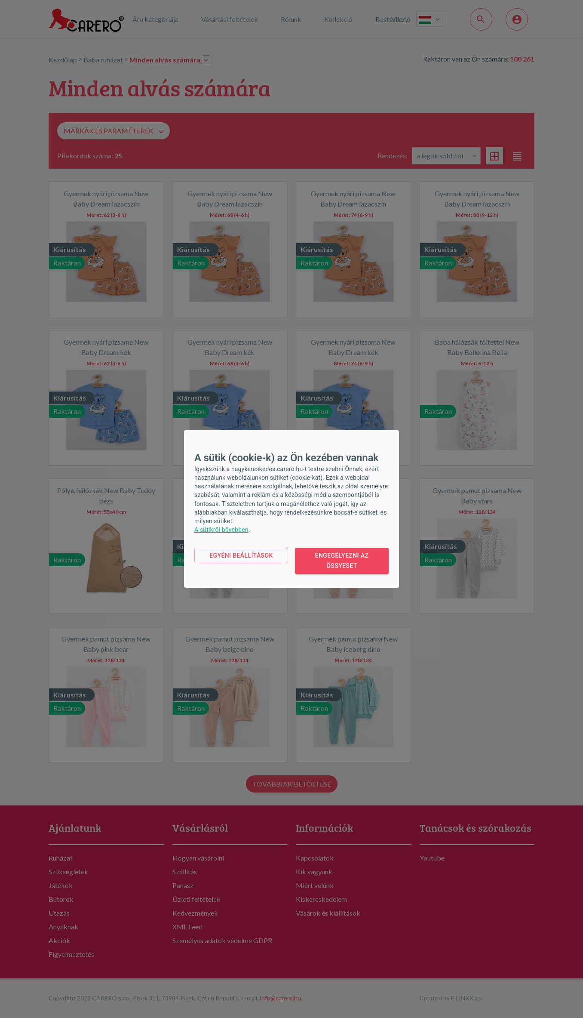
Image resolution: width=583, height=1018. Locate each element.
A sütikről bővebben (221, 529)
